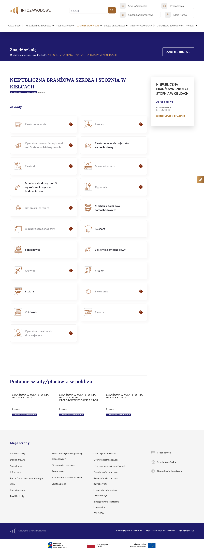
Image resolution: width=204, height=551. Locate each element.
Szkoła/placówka (163, 462)
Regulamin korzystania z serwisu (160, 530)
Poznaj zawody (19, 490)
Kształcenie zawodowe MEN (68, 477)
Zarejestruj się (19, 453)
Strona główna (22, 54)
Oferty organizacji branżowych (111, 465)
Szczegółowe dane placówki (170, 116)
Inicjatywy (17, 472)
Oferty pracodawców (106, 453)
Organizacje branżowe (65, 465)
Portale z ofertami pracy (108, 472)
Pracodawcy (60, 471)
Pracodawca (161, 452)
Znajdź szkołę (39, 54)
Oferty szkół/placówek (107, 459)
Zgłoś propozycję (186, 530)
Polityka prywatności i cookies (129, 530)
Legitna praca (59, 483)
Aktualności (17, 465)
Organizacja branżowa (166, 471)
